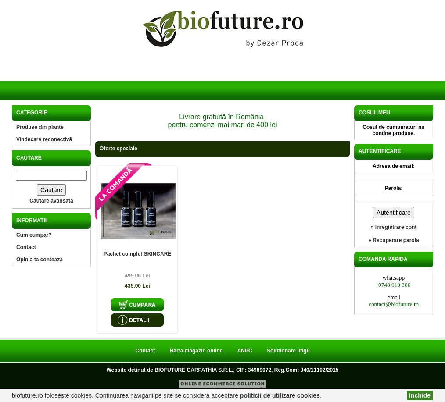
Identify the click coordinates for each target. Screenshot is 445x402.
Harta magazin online (196, 351)
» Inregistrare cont (394, 227)
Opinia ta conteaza (39, 259)
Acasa (50, 78)
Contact (26, 247)
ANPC (244, 351)
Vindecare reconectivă (44, 139)
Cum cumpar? (34, 235)
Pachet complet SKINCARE (138, 254)
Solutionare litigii (288, 351)
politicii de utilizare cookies (280, 395)
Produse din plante (40, 127)
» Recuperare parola (393, 240)
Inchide (420, 395)
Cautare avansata (51, 201)
